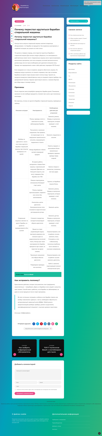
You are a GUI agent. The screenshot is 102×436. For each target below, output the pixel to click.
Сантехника (55, 5)
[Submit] (86, 21)
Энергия (71, 106)
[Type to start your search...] (78, 21)
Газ (69, 76)
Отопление (46, 5)
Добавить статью (56, 426)
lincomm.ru (25, 7)
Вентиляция (74, 5)
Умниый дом (72, 99)
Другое (70, 79)
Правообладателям (57, 423)
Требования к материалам (59, 419)
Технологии (19, 21)
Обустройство (72, 86)
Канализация (64, 5)
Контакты (54, 429)
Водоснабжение (73, 72)
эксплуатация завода (51, 401)
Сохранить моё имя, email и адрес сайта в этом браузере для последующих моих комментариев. (37, 389)
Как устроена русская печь (77, 35)
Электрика (83, 5)
